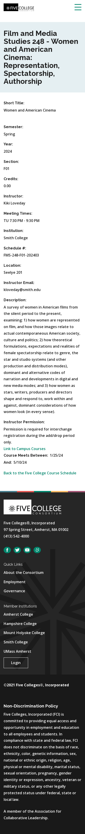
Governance (14, 590)
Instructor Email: (19, 283)
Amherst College (18, 614)
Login (16, 662)
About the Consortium (24, 572)
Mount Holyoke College (24, 632)
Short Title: (14, 103)
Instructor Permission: (24, 422)
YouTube (27, 550)
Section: (11, 161)
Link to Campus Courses (25, 448)
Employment (15, 581)
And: (8, 462)
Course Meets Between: (26, 455)
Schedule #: (15, 248)
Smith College (16, 642)
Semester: (13, 127)
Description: (15, 300)
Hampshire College (20, 623)
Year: (8, 144)
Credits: (11, 179)
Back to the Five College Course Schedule (40, 473)
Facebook (7, 550)
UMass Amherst (17, 651)
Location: (12, 265)
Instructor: (13, 196)
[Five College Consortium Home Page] (19, 6)
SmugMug (37, 550)
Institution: (13, 231)
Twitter (17, 550)
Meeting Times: (18, 213)
